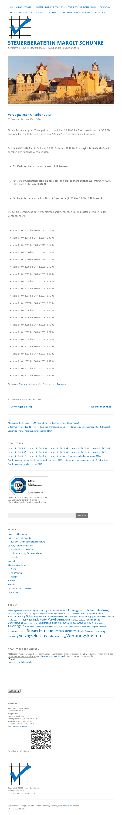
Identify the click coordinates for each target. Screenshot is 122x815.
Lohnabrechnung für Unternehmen (26, 553)
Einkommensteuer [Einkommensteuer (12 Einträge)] (36, 616)
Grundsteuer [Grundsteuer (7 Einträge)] (80, 620)
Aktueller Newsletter (21, 12)
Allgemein (23, 384)
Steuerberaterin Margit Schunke (56, 43)
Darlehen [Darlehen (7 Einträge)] (75, 614)
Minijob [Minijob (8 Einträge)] (57, 627)
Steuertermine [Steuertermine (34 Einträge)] (40, 630)
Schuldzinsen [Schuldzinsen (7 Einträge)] (100, 627)
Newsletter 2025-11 (101, 452)
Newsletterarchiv (57, 456)
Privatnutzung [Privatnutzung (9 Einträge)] (67, 626)
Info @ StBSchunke (20, 726)
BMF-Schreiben (40, 423)
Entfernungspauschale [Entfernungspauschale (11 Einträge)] (91, 616)
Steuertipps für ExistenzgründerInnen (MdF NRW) (30, 431)
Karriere (40, 12)
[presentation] (21, 674)
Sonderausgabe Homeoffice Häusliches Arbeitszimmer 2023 (35, 460)
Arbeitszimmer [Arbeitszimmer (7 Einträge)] (61, 611)
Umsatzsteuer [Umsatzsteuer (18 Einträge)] (64, 631)
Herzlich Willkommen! (21, 7)
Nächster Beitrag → (102, 406)
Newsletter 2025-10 (80, 452)
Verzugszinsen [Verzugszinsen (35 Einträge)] (32, 635)
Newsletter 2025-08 (38, 452)
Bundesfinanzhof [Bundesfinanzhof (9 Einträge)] (57, 613)
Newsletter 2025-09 (59, 452)
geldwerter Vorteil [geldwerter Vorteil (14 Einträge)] (45, 619)
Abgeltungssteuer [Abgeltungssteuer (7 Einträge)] (15, 611)
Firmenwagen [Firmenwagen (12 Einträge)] (26, 619)
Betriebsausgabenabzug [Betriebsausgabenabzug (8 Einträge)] (34, 614)
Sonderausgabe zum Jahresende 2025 (25, 464)
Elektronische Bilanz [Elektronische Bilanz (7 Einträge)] (55, 617)
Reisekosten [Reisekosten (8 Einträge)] (79, 627)
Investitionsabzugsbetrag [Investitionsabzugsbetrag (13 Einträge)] (76, 622)
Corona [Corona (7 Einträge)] (68, 614)
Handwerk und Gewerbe (22, 549)
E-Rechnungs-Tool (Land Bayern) (22, 427)
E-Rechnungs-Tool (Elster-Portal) (64, 423)
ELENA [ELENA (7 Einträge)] (66, 617)
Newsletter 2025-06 (101, 448)
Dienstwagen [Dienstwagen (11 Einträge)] (87, 613)
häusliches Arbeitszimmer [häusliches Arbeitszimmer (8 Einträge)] (50, 623)
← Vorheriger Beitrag (20, 406)
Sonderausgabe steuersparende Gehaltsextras (87, 460)
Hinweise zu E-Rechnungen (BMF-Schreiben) (90, 427)
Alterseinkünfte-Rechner (19, 423)
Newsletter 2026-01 (38, 456)
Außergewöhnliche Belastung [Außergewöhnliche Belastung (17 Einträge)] (88, 610)
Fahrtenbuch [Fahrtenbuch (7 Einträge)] (13, 620)
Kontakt (53, 12)
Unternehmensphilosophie (49, 7)
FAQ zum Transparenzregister (53, 427)
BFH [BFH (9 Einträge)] (47, 613)
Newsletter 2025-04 (59, 448)
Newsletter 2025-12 (17, 456)
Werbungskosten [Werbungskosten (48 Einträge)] (83, 635)
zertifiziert (67, 806)
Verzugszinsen (49, 384)
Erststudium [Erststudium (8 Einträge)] (108, 617)
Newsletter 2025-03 (38, 448)
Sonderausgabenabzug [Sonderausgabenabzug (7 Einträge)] (17, 631)
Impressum (100, 12)
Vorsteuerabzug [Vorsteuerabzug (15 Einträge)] (55, 636)
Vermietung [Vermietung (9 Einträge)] (13, 636)
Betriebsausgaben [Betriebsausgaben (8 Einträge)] (16, 614)
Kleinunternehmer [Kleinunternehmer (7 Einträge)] (32, 627)
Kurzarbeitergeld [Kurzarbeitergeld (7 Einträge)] (46, 627)
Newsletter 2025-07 (17, 452)
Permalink (61, 384)
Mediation (105, 7)
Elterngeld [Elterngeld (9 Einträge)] (73, 616)
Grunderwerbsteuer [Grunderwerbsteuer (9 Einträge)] (65, 620)
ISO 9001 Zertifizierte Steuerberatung (28, 542)
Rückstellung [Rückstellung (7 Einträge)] (89, 627)
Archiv (14, 577)
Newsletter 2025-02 (17, 448)
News (13, 569)
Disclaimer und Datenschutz (76, 12)
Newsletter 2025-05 (80, 448)
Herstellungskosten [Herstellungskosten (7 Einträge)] (30, 623)
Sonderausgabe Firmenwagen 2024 (84, 456)
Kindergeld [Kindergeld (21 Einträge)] (16, 626)
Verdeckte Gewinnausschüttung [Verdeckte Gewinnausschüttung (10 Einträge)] (89, 631)
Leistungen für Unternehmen (81, 7)
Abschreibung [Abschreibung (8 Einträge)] (29, 611)
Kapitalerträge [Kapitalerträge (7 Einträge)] (97, 623)
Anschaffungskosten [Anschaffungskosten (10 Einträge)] (45, 610)
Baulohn (15, 557)
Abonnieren (16, 573)
